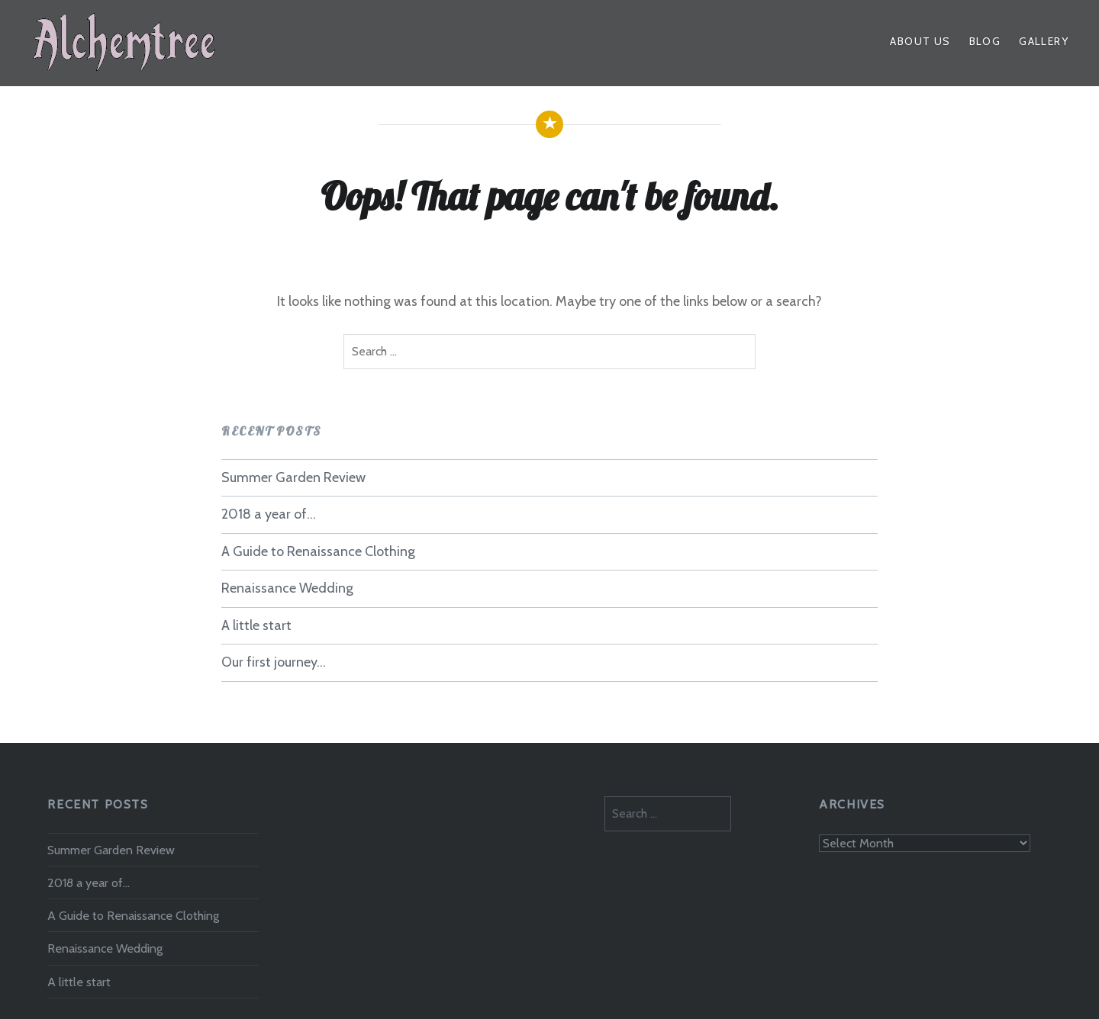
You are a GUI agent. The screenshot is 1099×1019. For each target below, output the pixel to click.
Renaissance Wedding (287, 588)
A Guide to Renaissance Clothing (318, 551)
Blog (985, 41)
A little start (256, 625)
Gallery (1043, 41)
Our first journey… (273, 662)
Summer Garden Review (293, 477)
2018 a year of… (268, 514)
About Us (920, 41)
